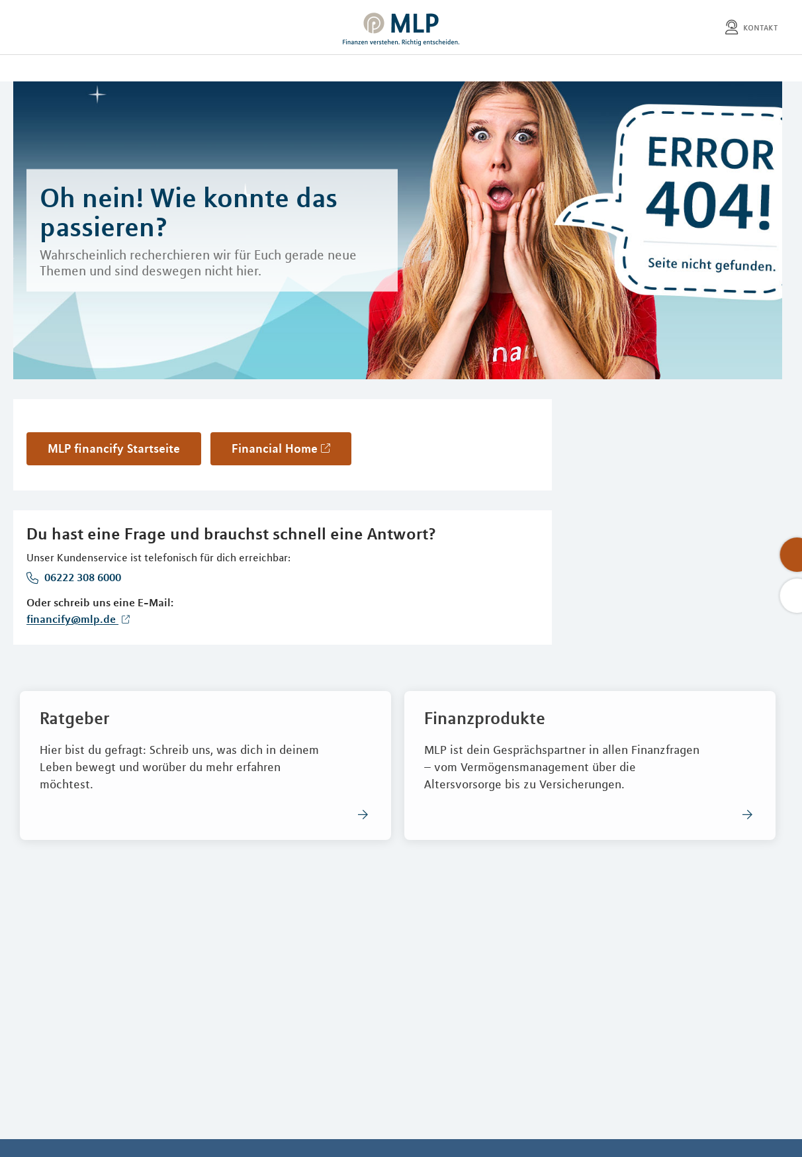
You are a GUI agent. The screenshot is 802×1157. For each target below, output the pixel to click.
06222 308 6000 (81, 577)
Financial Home (275, 448)
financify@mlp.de (72, 618)
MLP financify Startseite (114, 448)
